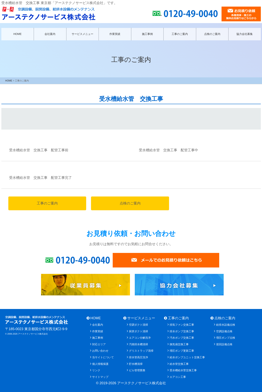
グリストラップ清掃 (141, 350)
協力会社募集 (244, 33)
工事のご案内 (180, 33)
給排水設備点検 (225, 324)
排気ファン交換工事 (182, 324)
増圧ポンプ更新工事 (182, 350)
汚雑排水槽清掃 (138, 344)
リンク (96, 370)
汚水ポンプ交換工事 (182, 337)
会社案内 (50, 33)
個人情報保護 (100, 363)
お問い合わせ (100, 350)
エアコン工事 (178, 376)
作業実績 (114, 33)
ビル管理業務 (137, 370)
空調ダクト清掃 (138, 324)
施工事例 (147, 33)
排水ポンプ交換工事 (182, 331)
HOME (17, 33)
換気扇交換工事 (179, 344)
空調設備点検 (224, 331)
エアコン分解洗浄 (140, 337)
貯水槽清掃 (136, 363)
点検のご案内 (212, 33)
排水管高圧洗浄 (138, 357)
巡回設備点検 (224, 344)
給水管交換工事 (179, 363)
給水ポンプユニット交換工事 (187, 357)
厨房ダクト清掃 (138, 331)
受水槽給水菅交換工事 (183, 370)
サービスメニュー (82, 33)
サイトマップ (100, 376)
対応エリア (99, 344)
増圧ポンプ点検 (225, 337)
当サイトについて (103, 357)
